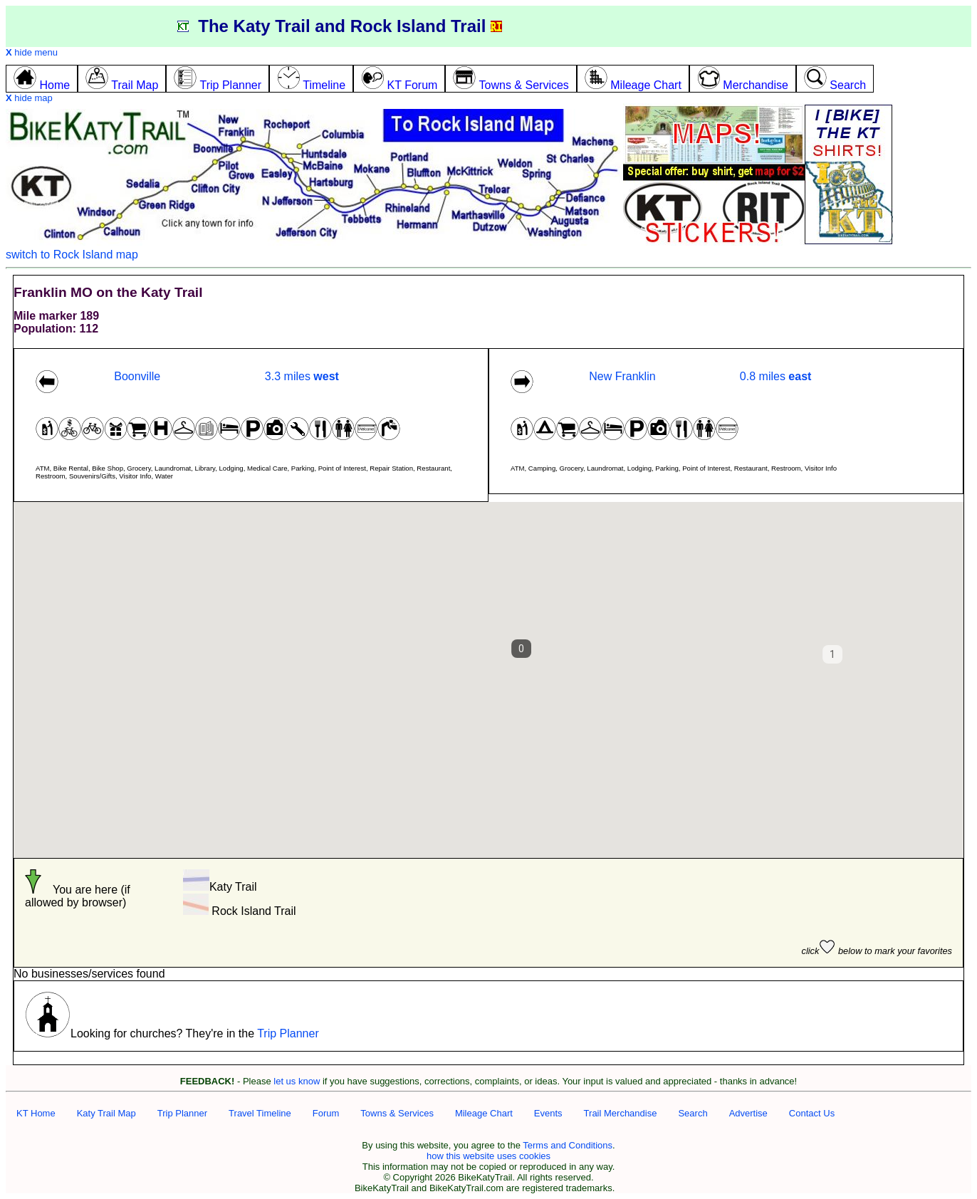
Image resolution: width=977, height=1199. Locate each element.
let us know (296, 1081)
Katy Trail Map (106, 1113)
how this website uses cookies (488, 1156)
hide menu (32, 52)
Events (548, 1113)
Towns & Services (397, 1113)
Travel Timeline (260, 1113)
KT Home (36, 1113)
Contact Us (812, 1113)
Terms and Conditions (567, 1145)
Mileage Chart (484, 1113)
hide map (29, 98)
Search (692, 1113)
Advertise (748, 1113)
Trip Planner (288, 1033)
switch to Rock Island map (72, 254)
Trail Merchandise (620, 1113)
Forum (326, 1113)
